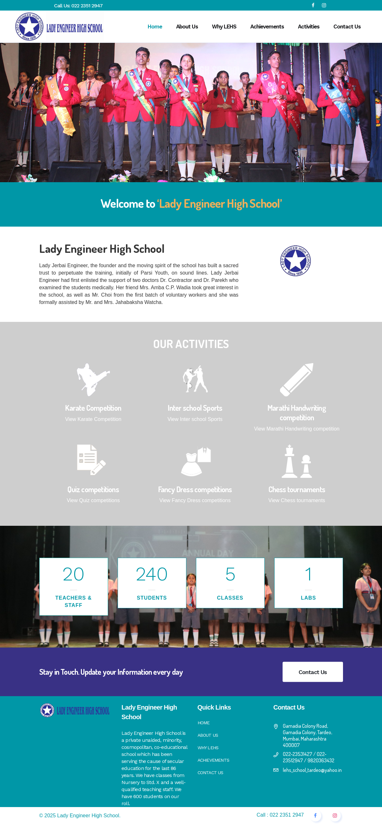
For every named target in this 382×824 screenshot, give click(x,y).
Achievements (213, 760)
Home (204, 722)
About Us (208, 735)
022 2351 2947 (87, 6)
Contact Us (313, 672)
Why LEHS (208, 747)
